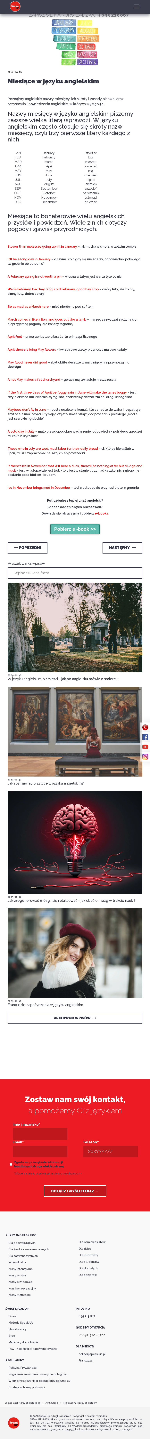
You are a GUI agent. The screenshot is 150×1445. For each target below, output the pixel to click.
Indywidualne (17, 1262)
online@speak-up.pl (92, 1354)
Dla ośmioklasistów (92, 1242)
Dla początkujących (22, 1243)
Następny (122, 547)
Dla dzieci (85, 1248)
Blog (11, 1335)
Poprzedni (27, 547)
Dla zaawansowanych (23, 1256)
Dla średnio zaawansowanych (28, 1249)
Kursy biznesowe (20, 1282)
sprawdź (77, 120)
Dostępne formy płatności (26, 1387)
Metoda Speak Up (20, 1322)
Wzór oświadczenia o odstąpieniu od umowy (39, 1381)
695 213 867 (87, 1316)
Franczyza (85, 1360)
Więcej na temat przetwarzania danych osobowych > (48, 1173)
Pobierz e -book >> (75, 529)
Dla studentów (89, 1262)
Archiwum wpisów (75, 1018)
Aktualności (52, 1402)
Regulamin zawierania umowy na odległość (38, 1374)
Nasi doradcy (17, 1329)
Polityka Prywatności (22, 1367)
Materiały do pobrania (23, 1342)
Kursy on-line (17, 1275)
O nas (12, 1316)
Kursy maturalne (19, 1295)
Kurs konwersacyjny (22, 1288)
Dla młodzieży (88, 1255)
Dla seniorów (88, 1275)
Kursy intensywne (20, 1269)
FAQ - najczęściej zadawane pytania (32, 1349)
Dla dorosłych (88, 1268)
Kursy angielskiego (29, 1402)
